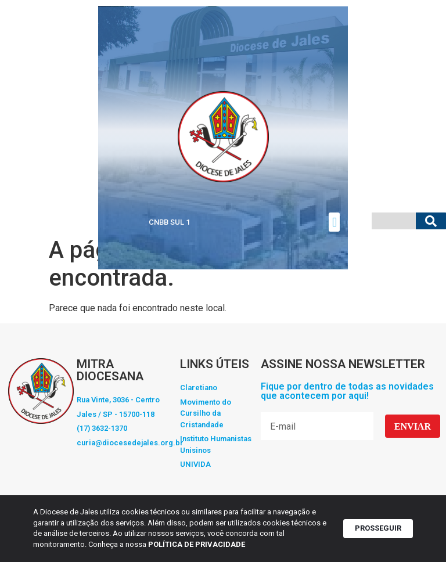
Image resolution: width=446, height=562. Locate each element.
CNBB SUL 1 (169, 222)
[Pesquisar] (431, 220)
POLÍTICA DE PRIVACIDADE (198, 544)
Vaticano (18, 222)
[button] (334, 222)
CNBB (84, 222)
